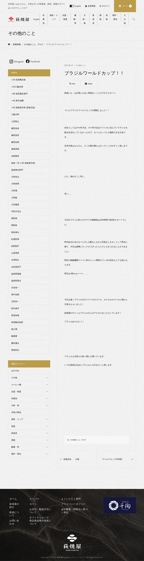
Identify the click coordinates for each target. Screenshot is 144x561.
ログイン (106, 6)
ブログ (83, 440)
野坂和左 (15, 350)
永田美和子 (16, 267)
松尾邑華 (15, 239)
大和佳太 (15, 176)
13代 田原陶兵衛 (18, 79)
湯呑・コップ (54, 17)
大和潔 (14, 190)
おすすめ (15, 370)
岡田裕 (14, 225)
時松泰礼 (15, 232)
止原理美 (15, 253)
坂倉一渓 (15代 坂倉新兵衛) (23, 163)
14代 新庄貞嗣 (17, 100)
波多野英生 (16, 280)
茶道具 (93, 19)
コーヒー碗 (16, 384)
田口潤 (14, 329)
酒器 (100, 17)
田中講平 (15, 308)
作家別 (44, 19)
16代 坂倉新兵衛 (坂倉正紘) (23, 107)
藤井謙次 (15, 343)
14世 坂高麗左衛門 (19, 93)
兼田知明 (15, 142)
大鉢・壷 (85, 19)
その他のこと (80, 65)
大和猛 (14, 197)
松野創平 (15, 246)
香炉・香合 (115, 17)
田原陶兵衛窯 (17, 322)
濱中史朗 (15, 294)
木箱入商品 (16, 412)
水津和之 (15, 260)
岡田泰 (14, 218)
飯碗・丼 (75, 19)
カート (127, 6)
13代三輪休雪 (17, 86)
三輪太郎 (15, 114)
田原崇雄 (15, 315)
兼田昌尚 (15, 135)
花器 (107, 17)
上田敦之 (15, 121)
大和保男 (15, 183)
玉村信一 (15, 301)
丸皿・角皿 (65, 17)
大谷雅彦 (15, 204)
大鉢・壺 (15, 405)
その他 (125, 19)
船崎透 (14, 336)
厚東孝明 (15, 149)
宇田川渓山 (16, 211)
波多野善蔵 (16, 274)
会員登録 (91, 6)
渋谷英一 (15, 287)
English (78, 6)
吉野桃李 (15, 156)
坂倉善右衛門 (17, 170)
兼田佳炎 (15, 128)
